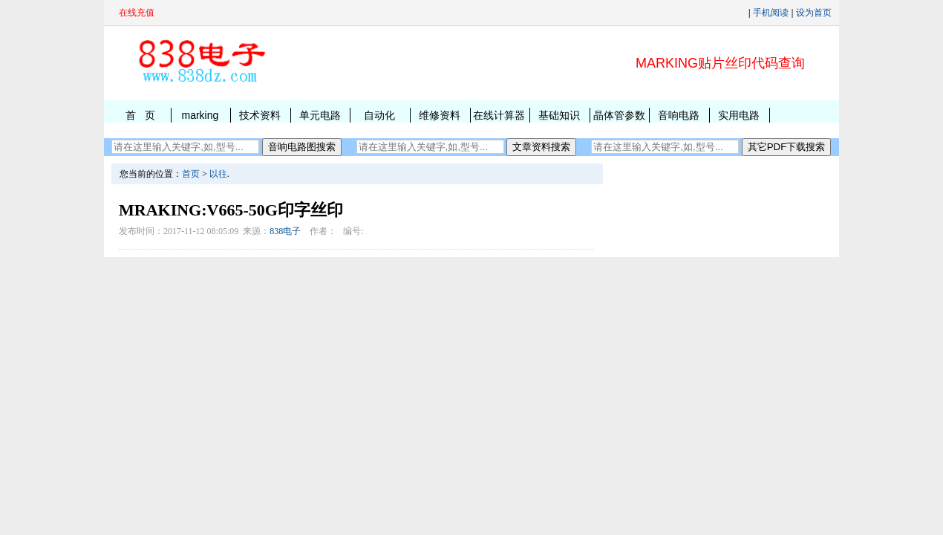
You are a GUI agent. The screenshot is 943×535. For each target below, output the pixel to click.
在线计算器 (499, 115)
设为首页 (814, 12)
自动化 (379, 115)
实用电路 (739, 115)
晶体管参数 (619, 115)
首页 (191, 174)
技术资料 (260, 115)
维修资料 (439, 115)
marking (199, 115)
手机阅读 (771, 12)
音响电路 (678, 115)
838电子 (285, 231)
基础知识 (559, 115)
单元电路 (320, 115)
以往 (218, 174)
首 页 (140, 115)
